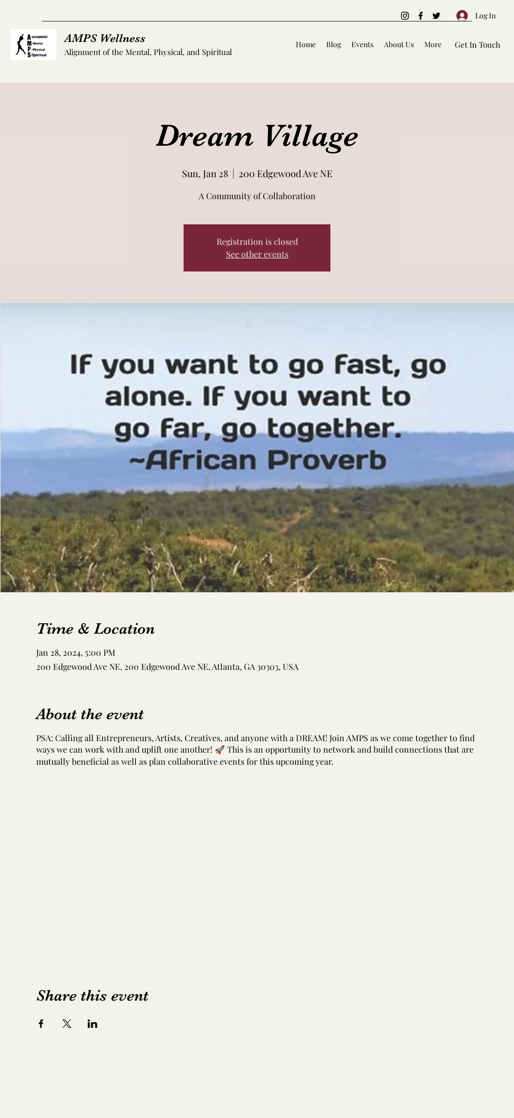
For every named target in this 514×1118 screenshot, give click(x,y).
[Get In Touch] (477, 44)
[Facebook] (420, 15)
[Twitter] (436, 15)
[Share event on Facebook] (41, 1023)
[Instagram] (405, 15)
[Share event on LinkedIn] (93, 1023)
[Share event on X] (67, 1023)
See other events (257, 253)
